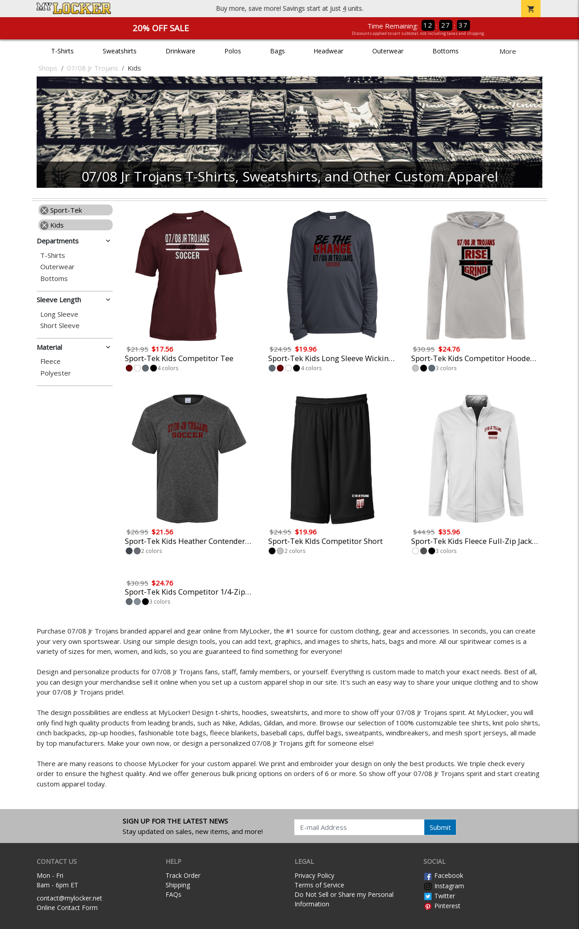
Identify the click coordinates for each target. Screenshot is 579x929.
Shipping (178, 885)
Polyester (55, 373)
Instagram (443, 885)
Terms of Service (319, 885)
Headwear (328, 51)
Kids (52, 224)
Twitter (439, 895)
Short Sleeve (60, 325)
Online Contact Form (67, 907)
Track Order (183, 875)
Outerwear (387, 51)
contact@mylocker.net (69, 898)
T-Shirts (62, 51)
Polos (232, 51)
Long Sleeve (59, 314)
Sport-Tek (61, 209)
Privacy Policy (314, 875)
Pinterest (441, 905)
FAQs (173, 894)
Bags (277, 51)
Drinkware (180, 51)
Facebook (443, 875)
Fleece (50, 361)
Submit (440, 827)
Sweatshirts (120, 51)
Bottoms (445, 51)
